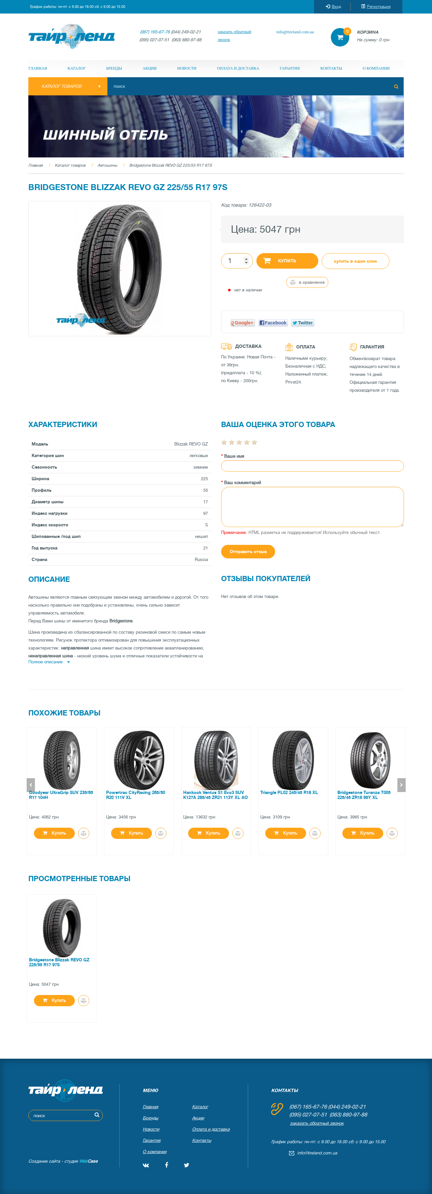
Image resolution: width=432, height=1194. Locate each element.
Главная (38, 68)
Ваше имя (234, 456)
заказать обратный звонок (234, 35)
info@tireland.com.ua (295, 31)
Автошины (107, 165)
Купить (280, 260)
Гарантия (290, 68)
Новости (186, 68)
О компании (376, 68)
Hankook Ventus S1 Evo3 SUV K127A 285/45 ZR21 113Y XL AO (215, 795)
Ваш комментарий (242, 482)
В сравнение (307, 282)
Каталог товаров (70, 165)
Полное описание (49, 661)
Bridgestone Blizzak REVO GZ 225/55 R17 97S (170, 165)
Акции (150, 68)
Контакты (331, 68)
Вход (333, 6)
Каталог (77, 68)
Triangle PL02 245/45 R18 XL (289, 792)
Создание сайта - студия (63, 1161)
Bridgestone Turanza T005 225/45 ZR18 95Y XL (363, 795)
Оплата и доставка (238, 68)
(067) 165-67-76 (155, 31)
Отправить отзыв (248, 551)
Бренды (114, 68)
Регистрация (375, 6)
